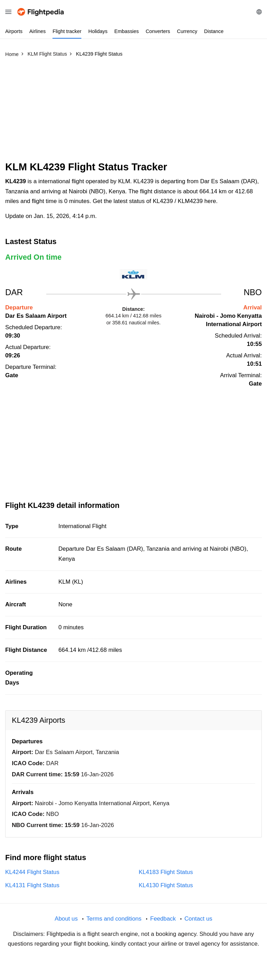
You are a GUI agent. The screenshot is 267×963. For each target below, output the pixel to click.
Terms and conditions (113, 918)
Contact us (198, 918)
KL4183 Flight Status (166, 872)
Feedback (163, 918)
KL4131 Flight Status (32, 885)
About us (66, 918)
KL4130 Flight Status (166, 885)
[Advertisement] (133, 112)
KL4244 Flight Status (32, 872)
